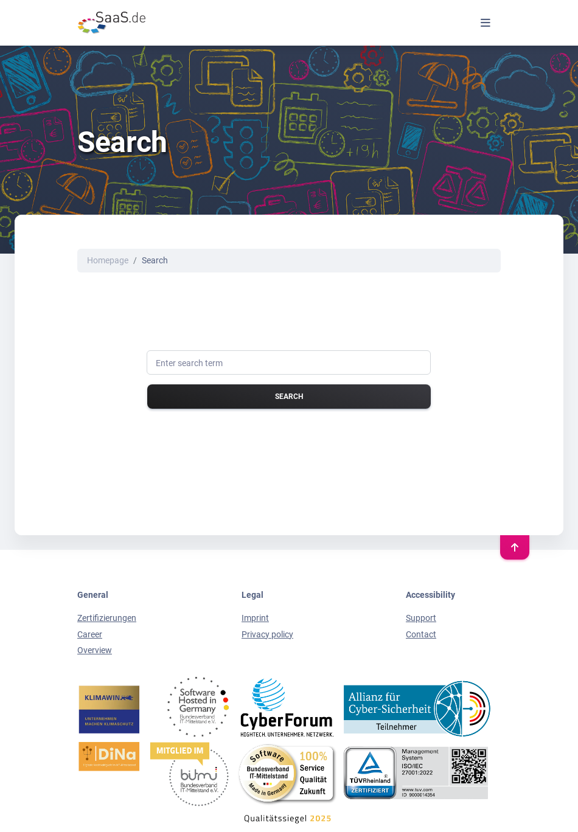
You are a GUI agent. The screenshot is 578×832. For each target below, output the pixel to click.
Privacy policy (267, 634)
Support (421, 618)
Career (89, 634)
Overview (94, 650)
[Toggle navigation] (485, 23)
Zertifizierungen (106, 618)
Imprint (255, 618)
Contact (421, 634)
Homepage (107, 260)
